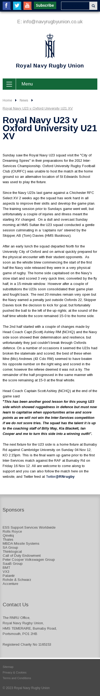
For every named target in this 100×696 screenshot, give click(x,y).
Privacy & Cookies (14, 672)
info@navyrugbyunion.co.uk (53, 21)
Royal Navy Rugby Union (43, 51)
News (24, 100)
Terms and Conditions (17, 678)
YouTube (27, 6)
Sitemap (8, 666)
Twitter (17, 6)
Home (7, 100)
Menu (27, 83)
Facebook (7, 6)
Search (93, 6)
